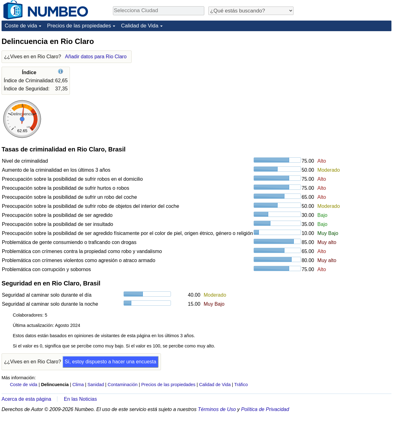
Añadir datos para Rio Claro (95, 56)
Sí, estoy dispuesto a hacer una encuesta (110, 361)
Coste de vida (21, 26)
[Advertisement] (344, 75)
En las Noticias (80, 399)
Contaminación (123, 384)
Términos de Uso (217, 409)
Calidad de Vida (139, 26)
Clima (78, 384)
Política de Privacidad (265, 409)
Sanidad (95, 384)
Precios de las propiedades (79, 26)
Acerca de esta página (26, 399)
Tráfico (241, 384)
